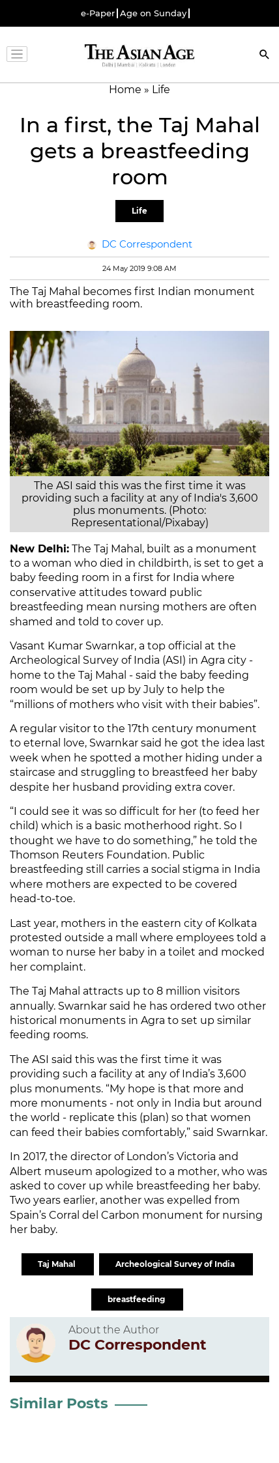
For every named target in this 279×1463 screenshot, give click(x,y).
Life (139, 211)
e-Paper (98, 13)
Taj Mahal (58, 1264)
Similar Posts (59, 1403)
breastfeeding (137, 1299)
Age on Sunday (153, 13)
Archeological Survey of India (176, 1264)
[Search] (264, 56)
